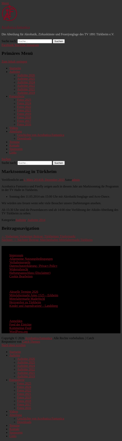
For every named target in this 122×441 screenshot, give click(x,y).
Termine (14, 142)
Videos (13, 128)
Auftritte (14, 71)
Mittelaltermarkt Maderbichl (27, 298)
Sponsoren (16, 149)
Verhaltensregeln (19, 262)
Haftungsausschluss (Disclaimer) (29, 272)
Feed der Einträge (20, 324)
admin (76, 179)
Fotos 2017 (24, 120)
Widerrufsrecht (18, 269)
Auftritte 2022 (26, 85)
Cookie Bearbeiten (21, 276)
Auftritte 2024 (26, 82)
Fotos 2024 (24, 103)
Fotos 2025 (24, 99)
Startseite (15, 68)
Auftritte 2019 (26, 92)
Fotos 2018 (24, 117)
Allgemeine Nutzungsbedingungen (31, 258)
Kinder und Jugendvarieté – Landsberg (33, 305)
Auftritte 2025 (26, 78)
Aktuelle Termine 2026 (23, 291)
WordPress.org (18, 331)
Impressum (16, 255)
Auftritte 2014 (36, 220)
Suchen (6, 159)
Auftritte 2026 (26, 75)
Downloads (24, 138)
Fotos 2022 (24, 106)
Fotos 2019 (24, 113)
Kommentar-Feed (20, 328)
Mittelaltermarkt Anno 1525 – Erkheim (33, 295)
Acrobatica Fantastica (16, 27)
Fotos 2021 (24, 110)
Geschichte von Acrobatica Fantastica (40, 135)
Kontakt (14, 145)
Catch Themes (31, 341)
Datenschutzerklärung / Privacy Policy (33, 265)
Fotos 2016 (24, 124)
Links (12, 152)
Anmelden (15, 321)
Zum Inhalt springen (14, 61)
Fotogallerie (16, 96)
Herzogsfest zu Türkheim (25, 302)
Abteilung (15, 131)
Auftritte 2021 (26, 89)
